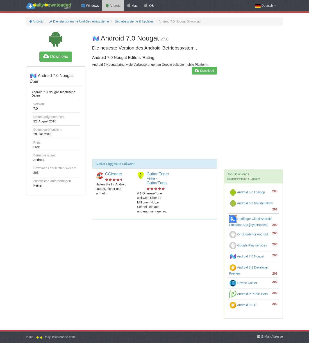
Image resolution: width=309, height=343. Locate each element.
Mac (132, 5)
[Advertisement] (154, 118)
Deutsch (265, 6)
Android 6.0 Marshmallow (251, 203)
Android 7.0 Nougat (246, 256)
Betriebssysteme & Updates (134, 21)
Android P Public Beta (248, 294)
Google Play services (248, 245)
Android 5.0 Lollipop (247, 192)
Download (55, 56)
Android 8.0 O (243, 305)
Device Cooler (243, 283)
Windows (90, 5)
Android (113, 5)
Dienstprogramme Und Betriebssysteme (78, 21)
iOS (149, 5)
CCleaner (113, 174)
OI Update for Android (248, 234)
